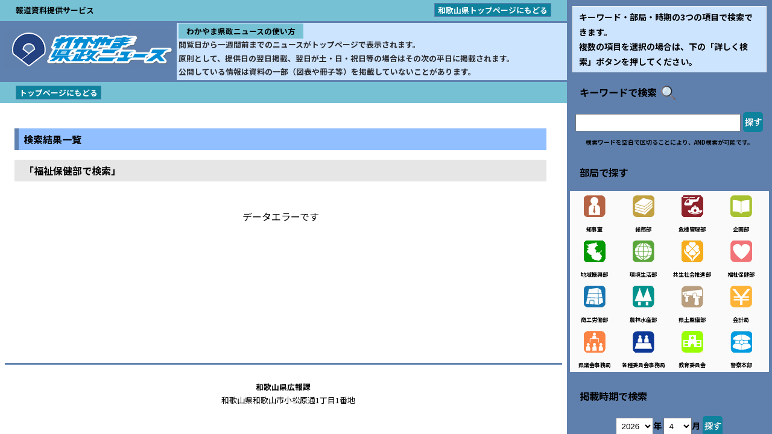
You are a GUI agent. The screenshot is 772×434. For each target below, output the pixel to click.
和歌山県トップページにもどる (493, 10)
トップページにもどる (58, 92)
